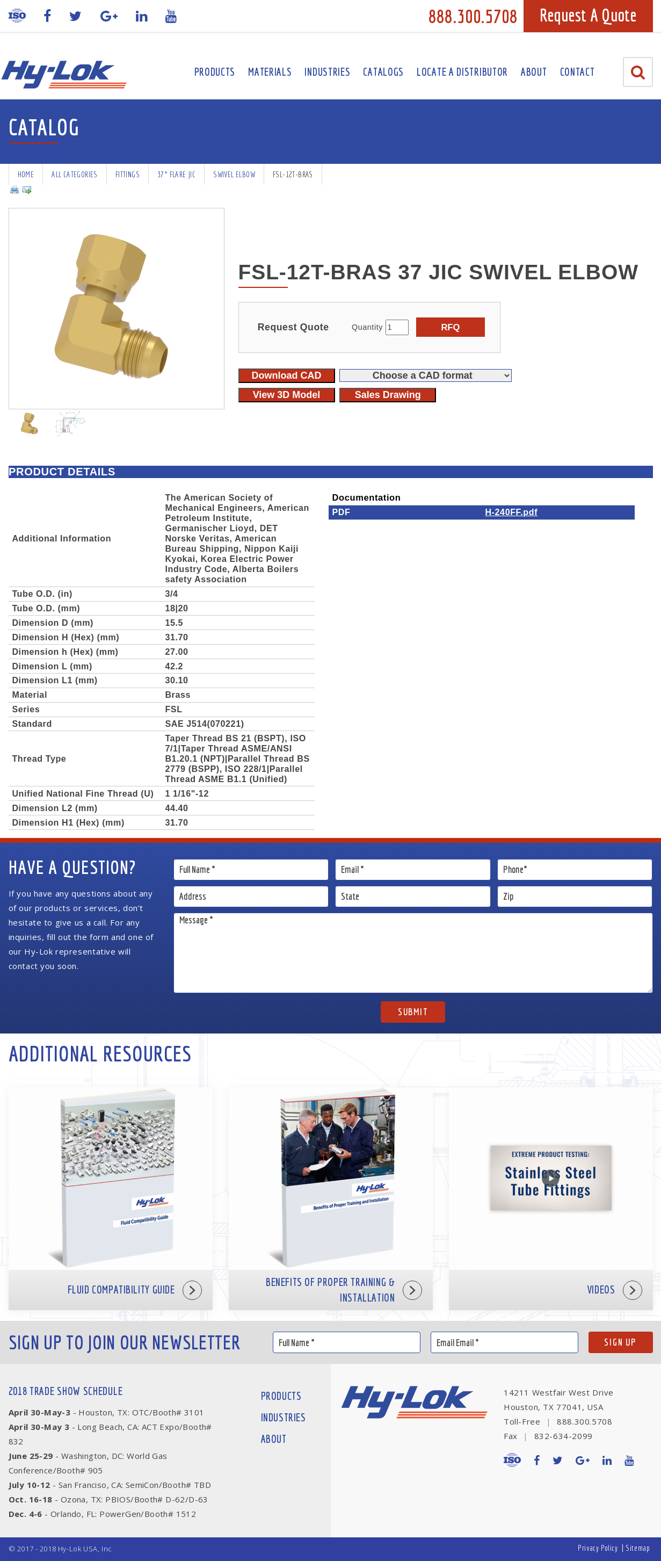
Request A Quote (588, 15)
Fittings (127, 174)
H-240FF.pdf (511, 512)
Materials (270, 72)
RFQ (450, 327)
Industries (327, 72)
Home (26, 174)
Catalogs (383, 72)
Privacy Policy (598, 1547)
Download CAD (287, 375)
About (534, 72)
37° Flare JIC (176, 174)
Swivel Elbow (234, 174)
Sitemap (638, 1547)
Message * (413, 953)
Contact (577, 72)
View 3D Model (287, 394)
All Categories (75, 174)
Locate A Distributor (462, 72)
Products (215, 72)
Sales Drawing (388, 394)
